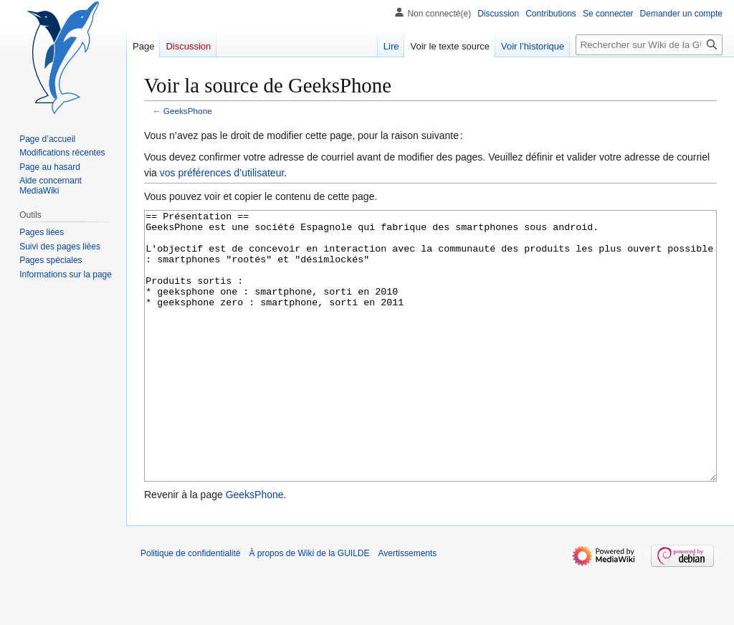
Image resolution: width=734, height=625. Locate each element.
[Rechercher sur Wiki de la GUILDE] (649, 44)
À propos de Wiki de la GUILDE (309, 607)
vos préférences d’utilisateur (222, 172)
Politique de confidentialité (190, 607)
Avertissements (407, 607)
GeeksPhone (187, 110)
